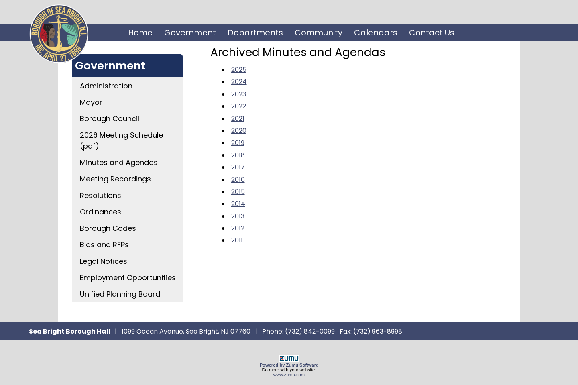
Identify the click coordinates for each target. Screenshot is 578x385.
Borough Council (109, 119)
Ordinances (100, 212)
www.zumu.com (289, 374)
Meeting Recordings (115, 179)
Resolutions (100, 195)
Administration (106, 86)
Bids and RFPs (104, 245)
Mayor (91, 102)
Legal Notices (103, 261)
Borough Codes (108, 228)
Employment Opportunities (128, 278)
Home (140, 32)
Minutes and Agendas (119, 162)
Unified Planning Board (120, 294)
